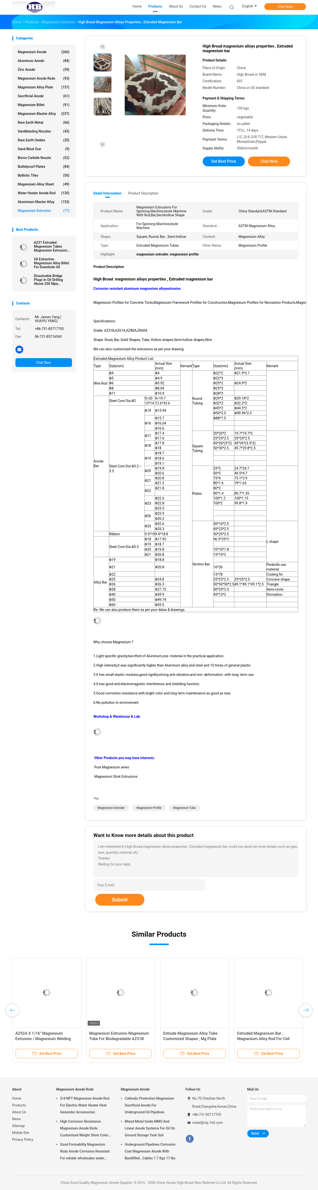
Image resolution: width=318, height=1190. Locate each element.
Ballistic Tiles (44, 175)
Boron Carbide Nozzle (44, 157)
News (16, 1119)
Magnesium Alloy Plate (44, 87)
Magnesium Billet (44, 104)
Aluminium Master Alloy (44, 201)
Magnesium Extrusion (44, 210)
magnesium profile (149, 808)
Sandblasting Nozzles (44, 131)
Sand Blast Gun (44, 148)
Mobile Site (20, 1133)
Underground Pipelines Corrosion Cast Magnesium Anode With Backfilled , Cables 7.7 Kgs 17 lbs (150, 1151)
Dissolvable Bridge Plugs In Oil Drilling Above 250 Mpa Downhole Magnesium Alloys (51, 280)
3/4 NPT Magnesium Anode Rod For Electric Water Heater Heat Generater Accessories (84, 1105)
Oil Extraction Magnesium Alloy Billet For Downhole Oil (51, 263)
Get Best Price (223, 161)
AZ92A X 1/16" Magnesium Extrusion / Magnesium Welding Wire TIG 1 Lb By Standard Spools (44, 1038)
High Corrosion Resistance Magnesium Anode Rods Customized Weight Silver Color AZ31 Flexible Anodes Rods (84, 1129)
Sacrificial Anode (44, 96)
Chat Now (285, 7)
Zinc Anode (44, 69)
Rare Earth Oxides (44, 140)
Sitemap (18, 1126)
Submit (120, 900)
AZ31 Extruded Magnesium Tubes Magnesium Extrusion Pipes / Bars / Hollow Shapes (50, 246)
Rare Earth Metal (44, 122)
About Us (19, 1112)
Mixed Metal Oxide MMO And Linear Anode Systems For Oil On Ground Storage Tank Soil (150, 1128)
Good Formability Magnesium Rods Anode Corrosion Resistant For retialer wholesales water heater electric (85, 1152)
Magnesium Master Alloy (44, 113)
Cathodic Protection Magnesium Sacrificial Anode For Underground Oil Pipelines (149, 1105)
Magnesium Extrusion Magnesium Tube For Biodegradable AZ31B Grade (119, 1038)
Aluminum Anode (44, 60)
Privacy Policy (22, 1139)
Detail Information (107, 193)
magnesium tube (184, 808)
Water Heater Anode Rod (44, 193)
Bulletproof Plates (44, 166)
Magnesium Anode (44, 51)
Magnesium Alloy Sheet (44, 184)
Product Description (143, 193)
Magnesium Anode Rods (44, 78)
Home (17, 1098)
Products (19, 1105)
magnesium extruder (111, 808)
